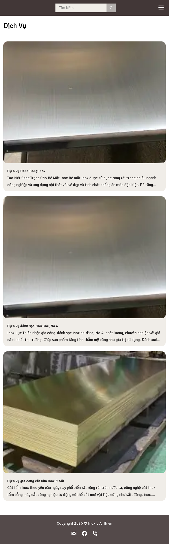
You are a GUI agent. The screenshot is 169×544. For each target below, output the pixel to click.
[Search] (111, 8)
